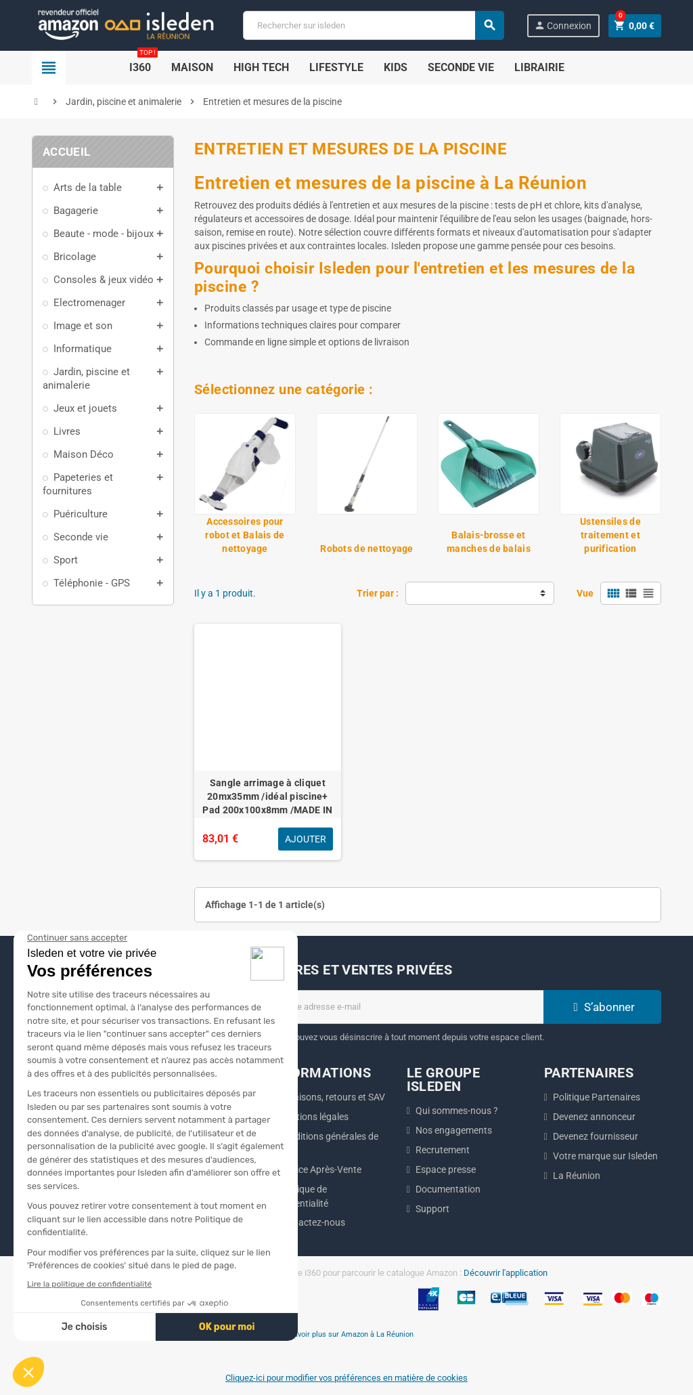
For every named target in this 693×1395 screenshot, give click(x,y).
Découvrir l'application (505, 1273)
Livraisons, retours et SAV (331, 1097)
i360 (143, 62)
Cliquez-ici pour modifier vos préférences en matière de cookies (346, 1378)
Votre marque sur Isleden (605, 1156)
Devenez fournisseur (595, 1136)
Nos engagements (454, 1130)
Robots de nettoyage (366, 548)
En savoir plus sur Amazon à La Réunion (346, 1334)
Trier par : (378, 593)
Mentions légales (313, 1116)
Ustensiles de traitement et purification (610, 535)
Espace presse (446, 1169)
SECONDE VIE (461, 67)
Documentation (448, 1189)
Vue (585, 593)
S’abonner (602, 1007)
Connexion (562, 25)
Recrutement (443, 1149)
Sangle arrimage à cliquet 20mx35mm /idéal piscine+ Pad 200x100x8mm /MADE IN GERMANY (267, 803)
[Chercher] (373, 25)
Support (432, 1208)
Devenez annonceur (594, 1116)
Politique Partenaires (596, 1097)
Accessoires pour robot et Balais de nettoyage (244, 535)
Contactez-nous (311, 1222)
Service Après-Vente (319, 1169)
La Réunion (576, 1175)
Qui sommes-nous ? (457, 1110)
